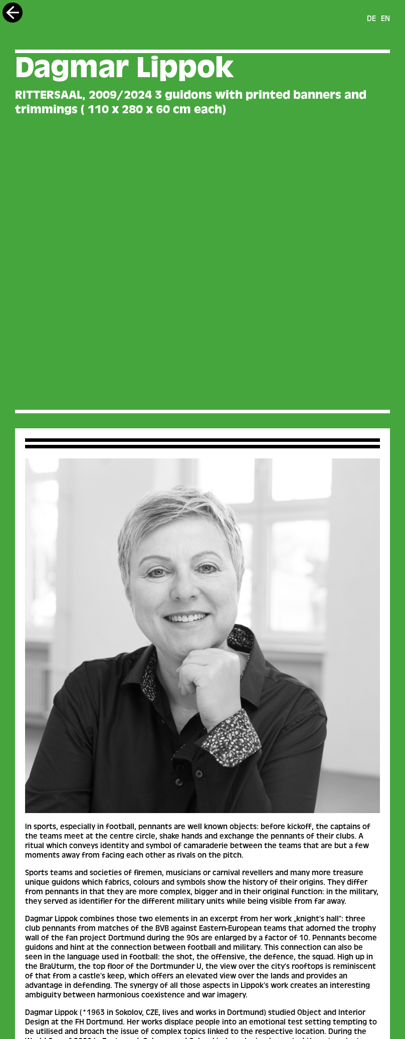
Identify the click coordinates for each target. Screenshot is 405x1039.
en (385, 20)
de (371, 20)
